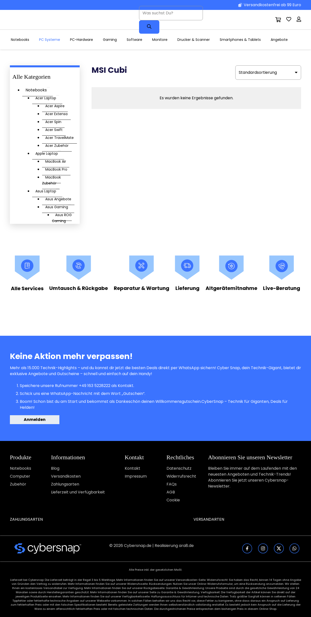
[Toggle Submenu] (48, 87)
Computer (20, 476)
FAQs (172, 484)
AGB (171, 492)
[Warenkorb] (278, 20)
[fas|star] (48, 548)
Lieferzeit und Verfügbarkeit (78, 492)
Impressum (136, 476)
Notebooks (20, 468)
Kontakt (132, 468)
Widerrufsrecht (181, 476)
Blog (55, 468)
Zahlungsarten (65, 484)
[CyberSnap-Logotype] (36, 20)
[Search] (149, 27)
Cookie (173, 500)
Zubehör (18, 484)
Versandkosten (66, 476)
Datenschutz (179, 468)
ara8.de (186, 545)
